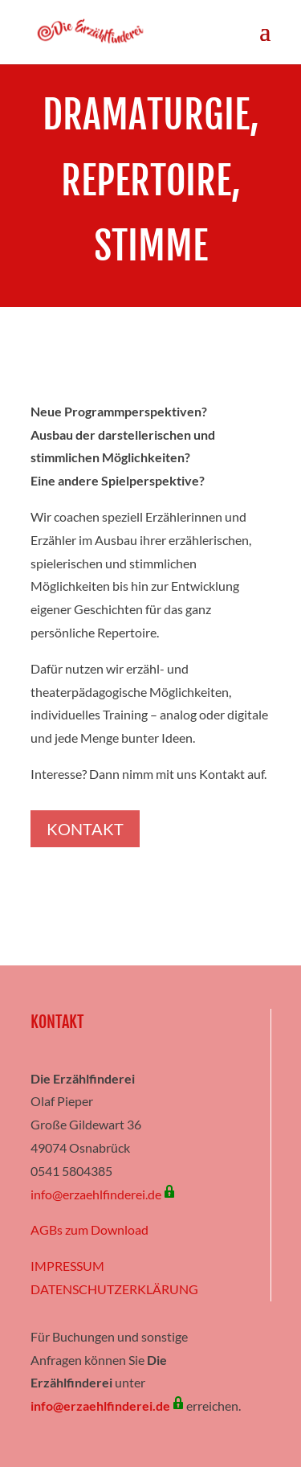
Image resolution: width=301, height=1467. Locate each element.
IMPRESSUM (67, 1265)
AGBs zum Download (89, 1229)
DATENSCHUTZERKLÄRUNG (114, 1289)
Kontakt (85, 828)
